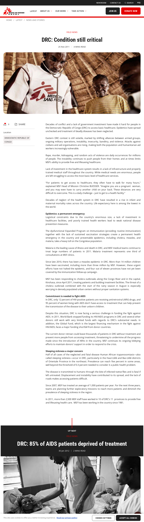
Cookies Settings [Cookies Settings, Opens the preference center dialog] (103, 518)
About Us (46, 11)
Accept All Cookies (128, 518)
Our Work (61, 11)
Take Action (79, 11)
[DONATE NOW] (131, 11)
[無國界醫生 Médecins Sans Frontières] (13, 11)
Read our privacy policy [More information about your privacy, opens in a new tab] (67, 517)
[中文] (139, 3)
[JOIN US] (113, 11)
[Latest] (33, 11)
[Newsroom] (101, 3)
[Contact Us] (115, 3)
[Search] (128, 3)
